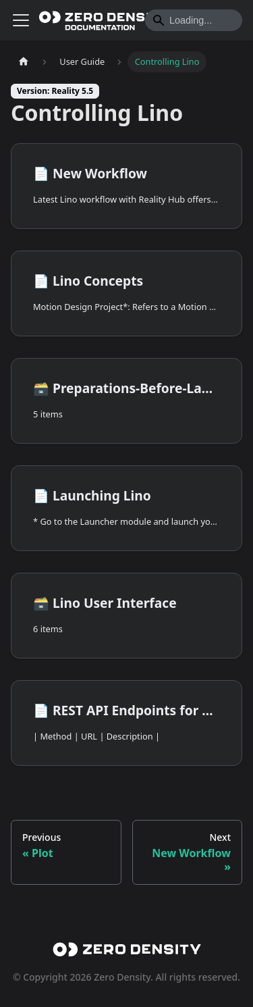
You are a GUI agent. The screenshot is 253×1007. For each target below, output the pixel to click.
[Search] (193, 20)
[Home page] (23, 61)
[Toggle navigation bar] (21, 20)
